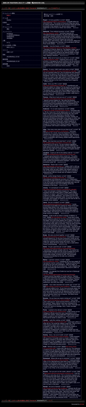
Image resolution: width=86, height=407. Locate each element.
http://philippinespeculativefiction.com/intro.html (57, 142)
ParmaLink (33, 8)
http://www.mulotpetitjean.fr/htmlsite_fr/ (54, 85)
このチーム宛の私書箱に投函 (20, 8)
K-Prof (82, 404)
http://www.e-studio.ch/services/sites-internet (56, 110)
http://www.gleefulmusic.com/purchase (54, 311)
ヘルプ (50, 8)
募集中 (9, 15)
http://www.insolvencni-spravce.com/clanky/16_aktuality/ (60, 48)
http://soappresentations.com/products (54, 21)
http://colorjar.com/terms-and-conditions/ (58, 286)
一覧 (8, 8)
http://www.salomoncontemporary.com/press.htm (59, 373)
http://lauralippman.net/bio (51, 33)
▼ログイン (56, 8)
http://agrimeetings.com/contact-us (53, 166)
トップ (4, 8)
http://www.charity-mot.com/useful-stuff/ (55, 322)
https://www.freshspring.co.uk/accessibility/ (57, 300)
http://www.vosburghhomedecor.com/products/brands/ (59, 99)
